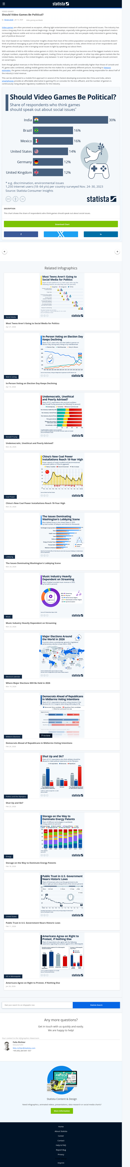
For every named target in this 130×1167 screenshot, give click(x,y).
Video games (7, 27)
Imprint (61, 1163)
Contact (61, 1140)
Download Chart (61, 224)
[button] (21, 234)
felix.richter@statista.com (24, 1048)
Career (61, 1136)
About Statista (61, 1131)
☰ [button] (3, 4)
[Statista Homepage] (61, 4)
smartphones (8, 81)
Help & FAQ (61, 1145)
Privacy (61, 1154)
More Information (62, 1111)
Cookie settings (61, 1159)
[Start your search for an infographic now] (37, 1005)
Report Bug (61, 1150)
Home (61, 1126)
